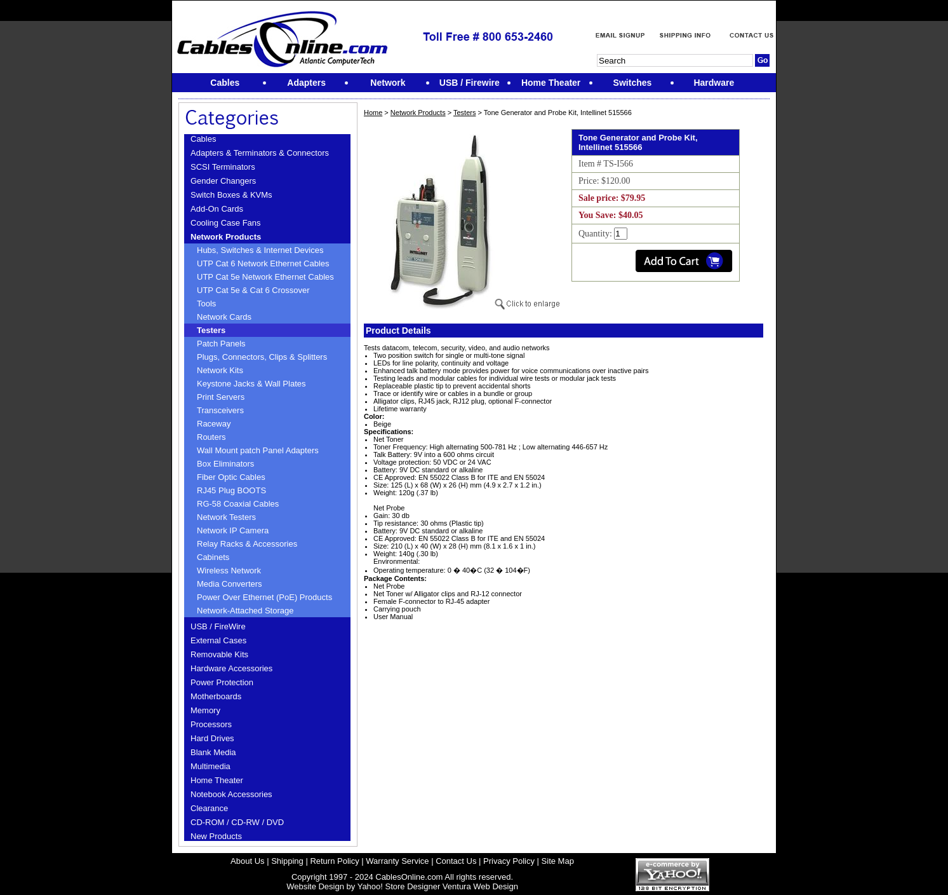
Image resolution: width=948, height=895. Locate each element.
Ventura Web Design (480, 886)
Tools (206, 303)
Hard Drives (212, 738)
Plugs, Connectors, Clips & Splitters (262, 357)
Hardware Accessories (231, 668)
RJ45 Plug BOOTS (231, 490)
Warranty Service (397, 861)
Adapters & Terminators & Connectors (259, 153)
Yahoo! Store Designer (399, 886)
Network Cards (224, 317)
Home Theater (216, 780)
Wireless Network (229, 570)
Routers (211, 437)
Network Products (225, 237)
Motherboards (215, 696)
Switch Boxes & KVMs (231, 195)
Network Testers (226, 517)
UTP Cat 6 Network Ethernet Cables (263, 263)
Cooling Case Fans (225, 223)
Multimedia (210, 766)
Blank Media (213, 752)
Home (373, 112)
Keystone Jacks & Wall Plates (251, 383)
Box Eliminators (225, 463)
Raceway (213, 423)
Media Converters (229, 584)
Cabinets (213, 557)
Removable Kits (219, 654)
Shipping (287, 861)
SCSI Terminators (222, 167)
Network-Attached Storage (245, 610)
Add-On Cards (216, 209)
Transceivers (220, 410)
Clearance (209, 808)
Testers (211, 330)
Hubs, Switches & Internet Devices (260, 250)
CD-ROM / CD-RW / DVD (237, 822)
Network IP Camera (233, 530)
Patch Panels (221, 343)
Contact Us (456, 861)
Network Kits (220, 370)
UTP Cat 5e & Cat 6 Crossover (253, 290)
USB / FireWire (218, 626)
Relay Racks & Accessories (247, 544)
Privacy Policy (509, 861)
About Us (247, 861)
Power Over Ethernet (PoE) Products (264, 597)
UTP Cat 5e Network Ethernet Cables (265, 277)
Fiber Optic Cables (231, 477)
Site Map (558, 861)
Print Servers (220, 397)
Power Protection (221, 682)
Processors (211, 724)
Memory (205, 710)
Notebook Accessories (231, 794)
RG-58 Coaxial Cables (238, 504)
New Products (216, 836)
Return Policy (334, 861)
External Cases (218, 640)
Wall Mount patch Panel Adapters (258, 450)
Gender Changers (223, 181)
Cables (203, 139)
